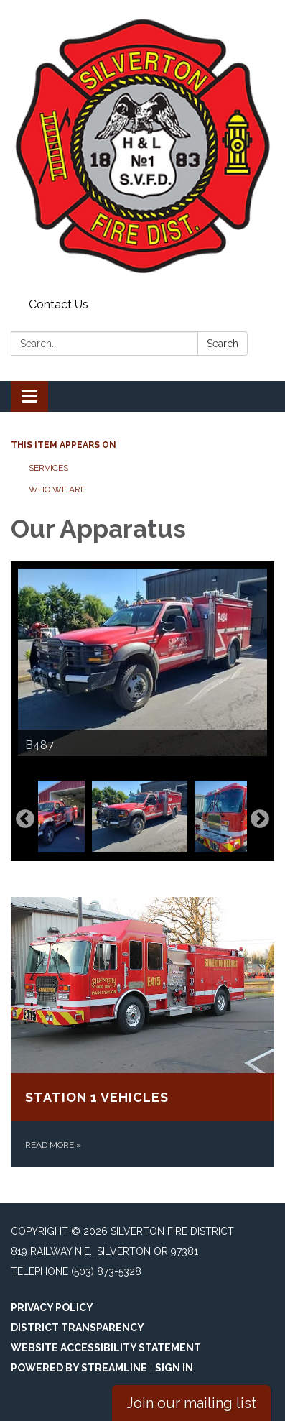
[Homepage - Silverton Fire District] (142, 146)
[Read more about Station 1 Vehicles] (142, 1032)
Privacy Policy (52, 1307)
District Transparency (77, 1327)
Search (222, 343)
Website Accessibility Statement (106, 1347)
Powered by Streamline (79, 1368)
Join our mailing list (191, 1403)
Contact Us (58, 304)
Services (48, 468)
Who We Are (57, 489)
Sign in (174, 1368)
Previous (25, 819)
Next (260, 819)
